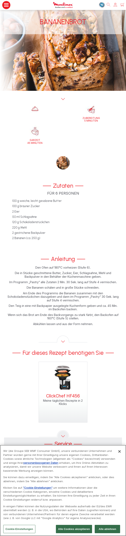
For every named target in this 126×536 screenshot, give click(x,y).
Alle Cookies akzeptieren (74, 531)
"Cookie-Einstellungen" (37, 490)
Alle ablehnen (107, 531)
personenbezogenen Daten (40, 465)
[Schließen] (119, 453)
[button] (115, 5)
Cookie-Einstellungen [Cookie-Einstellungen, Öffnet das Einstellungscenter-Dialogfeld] (19, 531)
